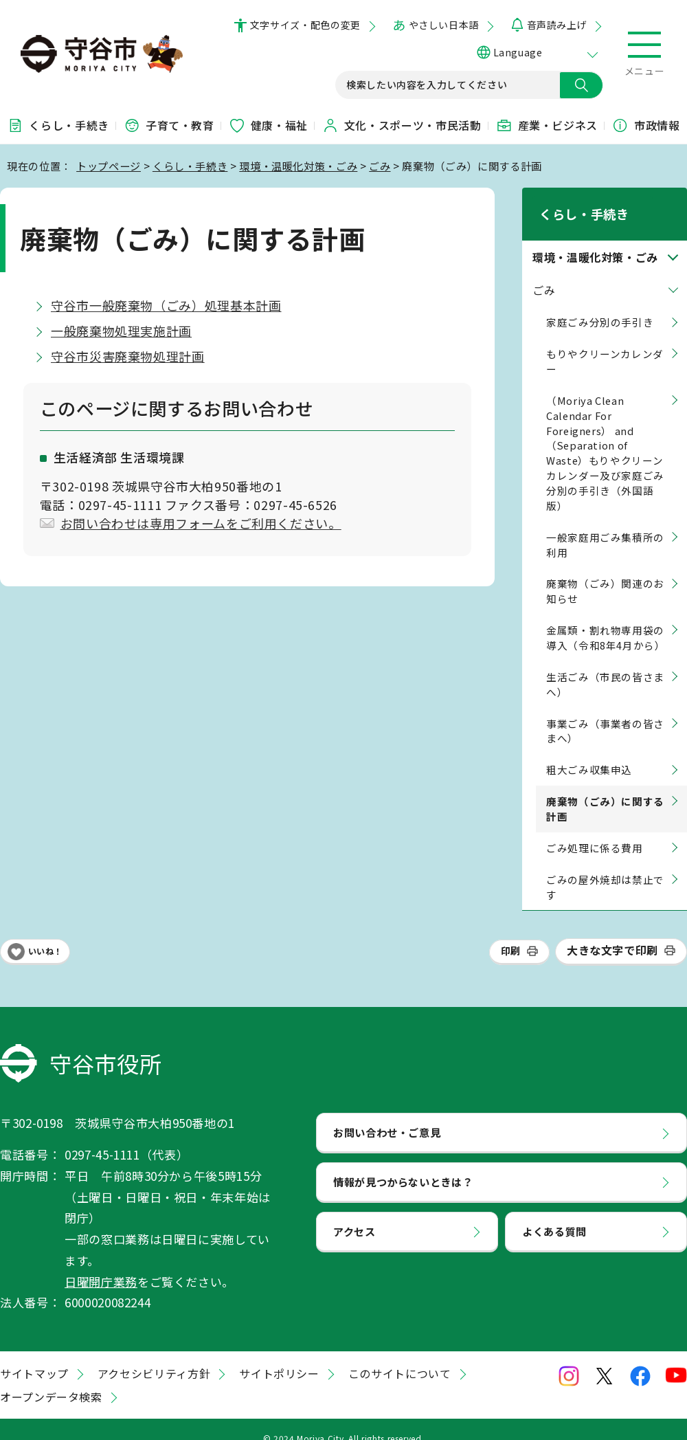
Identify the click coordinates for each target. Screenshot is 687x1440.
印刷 (511, 933)
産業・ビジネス (547, 125)
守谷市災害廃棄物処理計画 (128, 356)
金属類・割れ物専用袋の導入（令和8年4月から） (606, 619)
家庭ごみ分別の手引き (599, 305)
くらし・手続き (58, 125)
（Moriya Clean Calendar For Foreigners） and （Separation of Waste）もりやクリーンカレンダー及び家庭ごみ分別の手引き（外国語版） (605, 435)
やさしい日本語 (444, 25)
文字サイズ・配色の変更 (305, 25)
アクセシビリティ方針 (154, 1355)
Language (517, 52)
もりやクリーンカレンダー (605, 343)
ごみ (379, 165)
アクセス (354, 1213)
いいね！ (45, 933)
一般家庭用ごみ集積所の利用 (605, 527)
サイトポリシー (279, 1355)
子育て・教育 (169, 125)
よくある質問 (554, 1213)
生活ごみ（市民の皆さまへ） (605, 666)
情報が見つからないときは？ (403, 1163)
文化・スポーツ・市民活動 (402, 125)
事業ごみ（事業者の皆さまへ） (605, 713)
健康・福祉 (268, 125)
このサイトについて (399, 1355)
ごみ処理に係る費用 (594, 830)
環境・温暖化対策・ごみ (298, 165)
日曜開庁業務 (101, 1263)
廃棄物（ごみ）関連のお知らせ (605, 573)
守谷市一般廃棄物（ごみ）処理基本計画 (166, 305)
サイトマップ (34, 1355)
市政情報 (646, 125)
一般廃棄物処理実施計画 (121, 331)
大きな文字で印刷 (612, 932)
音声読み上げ (557, 25)
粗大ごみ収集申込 (589, 752)
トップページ (108, 165)
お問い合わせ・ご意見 (386, 1114)
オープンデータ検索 (51, 1379)
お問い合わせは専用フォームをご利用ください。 (200, 523)
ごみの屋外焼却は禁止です (605, 869)
